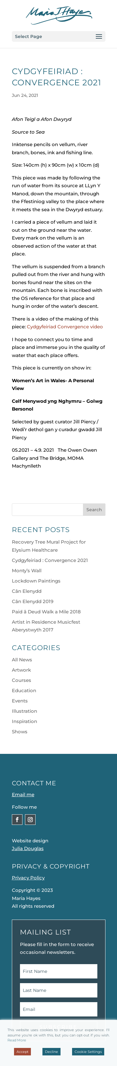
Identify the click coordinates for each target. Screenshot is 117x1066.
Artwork (21, 670)
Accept (22, 1051)
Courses (21, 680)
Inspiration (24, 721)
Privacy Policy (28, 878)
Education (24, 690)
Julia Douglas (28, 848)
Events (20, 701)
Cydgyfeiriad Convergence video (65, 327)
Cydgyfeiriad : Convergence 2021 (50, 560)
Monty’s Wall (26, 570)
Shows (19, 732)
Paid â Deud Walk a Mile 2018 (46, 612)
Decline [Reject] (51, 1051)
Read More (16, 1040)
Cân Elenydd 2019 (32, 601)
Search (94, 509)
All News (22, 660)
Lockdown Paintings (36, 581)
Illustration (24, 711)
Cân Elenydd (26, 591)
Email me (23, 794)
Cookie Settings (88, 1051)
